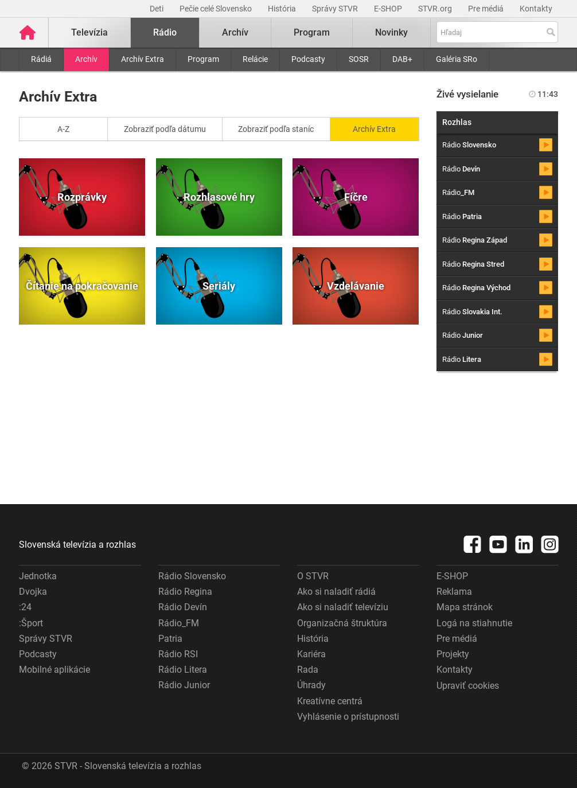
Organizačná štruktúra (342, 623)
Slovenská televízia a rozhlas (77, 544)
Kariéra (311, 654)
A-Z (63, 129)
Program (203, 59)
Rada (307, 669)
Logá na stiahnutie (474, 623)
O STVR (313, 576)
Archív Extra (142, 59)
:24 (25, 607)
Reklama (454, 591)
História (283, 8)
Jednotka (38, 576)
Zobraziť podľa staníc (276, 129)
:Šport (31, 623)
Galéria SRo (456, 59)
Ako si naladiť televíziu (342, 607)
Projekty (452, 654)
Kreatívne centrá (329, 701)
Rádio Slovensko (192, 576)
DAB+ (402, 59)
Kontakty (536, 8)
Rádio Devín (182, 607)
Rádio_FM (178, 623)
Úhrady (311, 685)
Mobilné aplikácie (54, 669)
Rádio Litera (182, 669)
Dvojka (33, 591)
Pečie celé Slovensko (217, 8)
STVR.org (436, 8)
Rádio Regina (185, 591)
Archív (86, 59)
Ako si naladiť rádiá (336, 591)
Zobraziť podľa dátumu (165, 129)
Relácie (255, 59)
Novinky (391, 32)
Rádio (165, 32)
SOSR (359, 59)
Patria (170, 638)
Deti (157, 8)
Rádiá (41, 59)
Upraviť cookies (467, 685)
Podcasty (308, 59)
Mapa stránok (464, 607)
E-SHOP (389, 8)
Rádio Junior (184, 685)
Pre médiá (486, 8)
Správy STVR (336, 8)
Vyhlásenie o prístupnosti (348, 716)
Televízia (89, 32)
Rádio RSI (178, 654)
